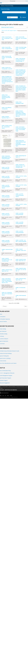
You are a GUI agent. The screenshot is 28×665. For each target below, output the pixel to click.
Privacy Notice (5, 386)
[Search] (14, 12)
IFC (5, 395)
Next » (26, 306)
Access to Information (20, 386)
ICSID (11, 395)
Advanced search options (7, 27)
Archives (3, 5)
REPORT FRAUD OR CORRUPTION (11, 389)
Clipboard (22, 17)
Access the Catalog (9, 5)
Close (27, 1)
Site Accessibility (12, 386)
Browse (12, 17)
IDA (3, 395)
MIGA (8, 395)
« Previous (5, 306)
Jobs (26, 386)
